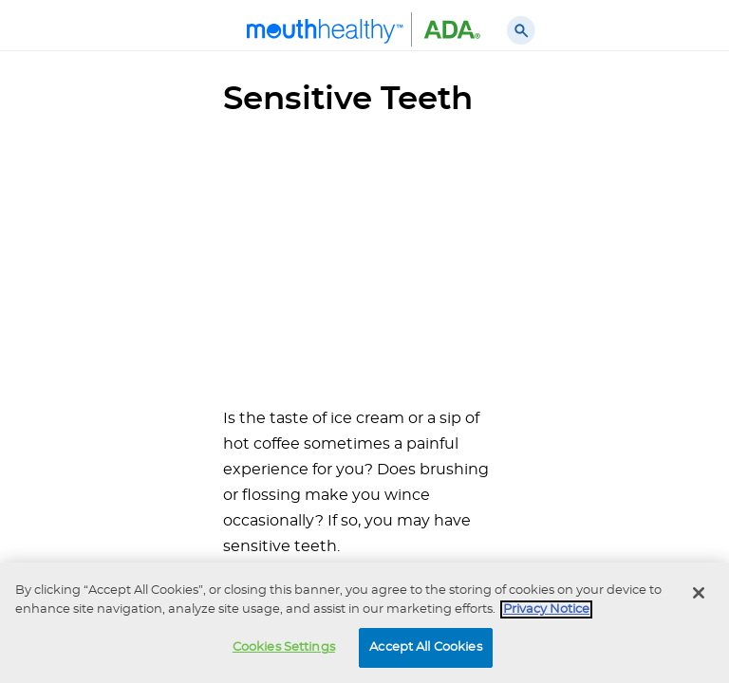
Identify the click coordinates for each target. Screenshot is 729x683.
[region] (364, 623)
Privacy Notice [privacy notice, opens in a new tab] (546, 609)
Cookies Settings (284, 647)
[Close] (699, 593)
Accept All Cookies (425, 647)
